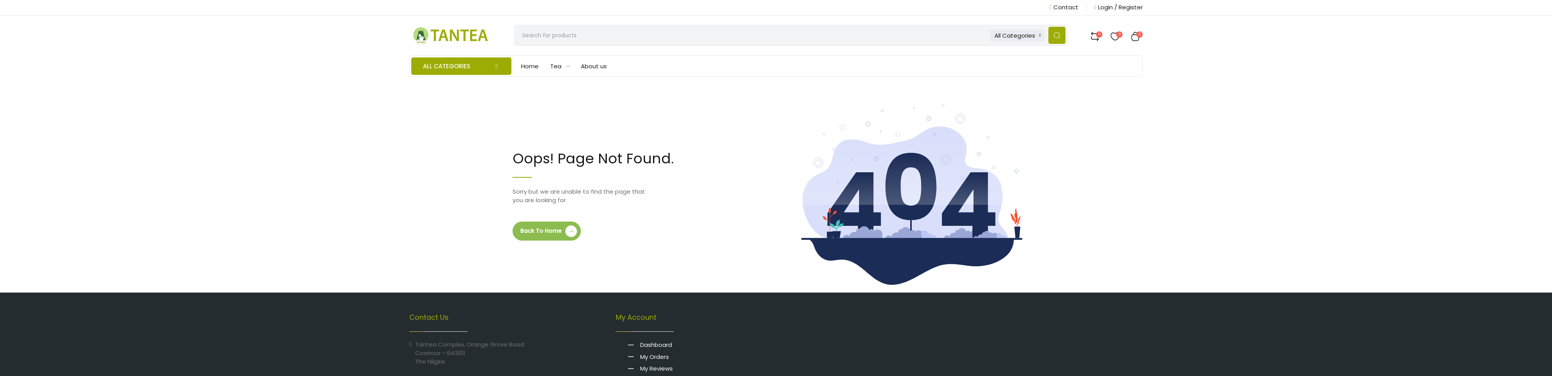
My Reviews (659, 370)
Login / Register (1118, 7)
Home (530, 68)
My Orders (657, 358)
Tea (560, 68)
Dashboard (659, 346)
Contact (1063, 7)
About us (594, 68)
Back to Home (540, 233)
